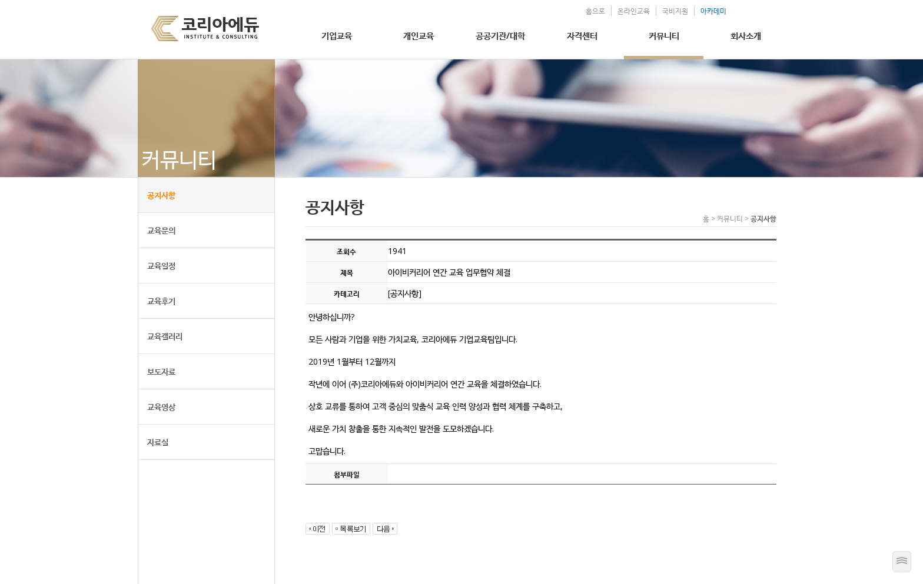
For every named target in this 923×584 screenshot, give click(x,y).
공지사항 (161, 195)
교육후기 (161, 300)
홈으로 (595, 11)
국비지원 (675, 11)
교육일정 (161, 265)
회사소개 (746, 35)
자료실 (157, 442)
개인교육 (418, 35)
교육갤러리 (164, 336)
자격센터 (582, 35)
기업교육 (336, 35)
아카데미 (713, 11)
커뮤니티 (664, 35)
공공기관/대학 (500, 35)
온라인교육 (633, 11)
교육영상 (161, 406)
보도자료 (161, 371)
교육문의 (161, 230)
